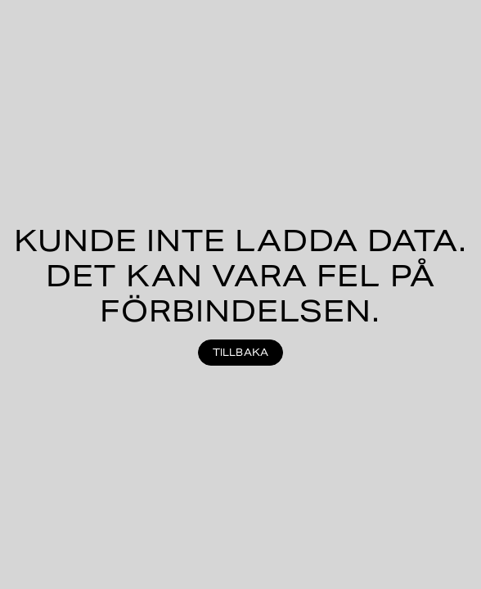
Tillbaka (241, 352)
